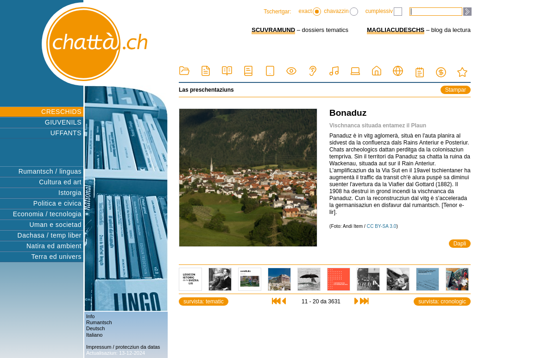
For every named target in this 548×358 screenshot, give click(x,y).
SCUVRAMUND (273, 29)
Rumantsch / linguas (50, 171)
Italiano (94, 335)
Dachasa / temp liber (50, 235)
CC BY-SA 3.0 (382, 226)
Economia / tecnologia (47, 214)
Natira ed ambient (54, 246)
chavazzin (341, 11)
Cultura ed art (60, 182)
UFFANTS (66, 133)
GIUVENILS (63, 122)
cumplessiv (383, 11)
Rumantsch (99, 322)
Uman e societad (55, 224)
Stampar (455, 90)
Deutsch (95, 328)
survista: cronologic (442, 301)
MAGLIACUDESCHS (395, 29)
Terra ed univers (56, 256)
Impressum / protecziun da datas (123, 347)
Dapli (460, 243)
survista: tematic (203, 301)
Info (90, 316)
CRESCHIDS (61, 111)
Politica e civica (57, 203)
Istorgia (70, 192)
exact (310, 11)
